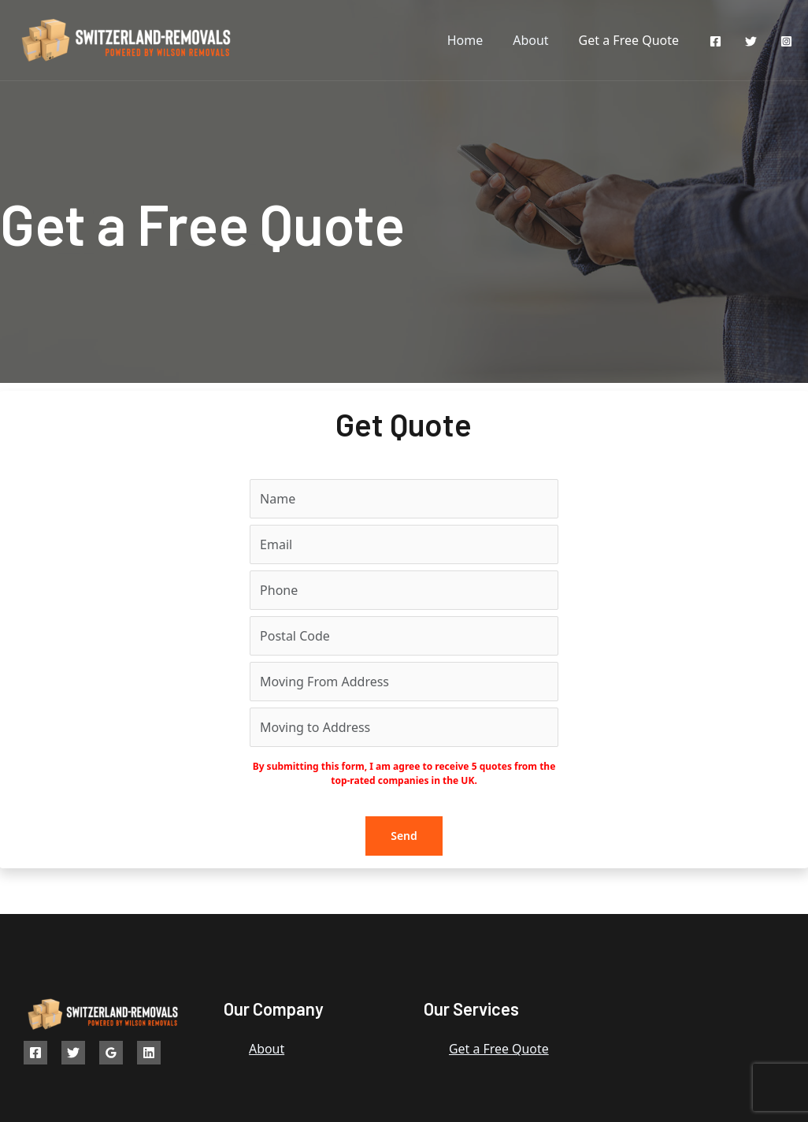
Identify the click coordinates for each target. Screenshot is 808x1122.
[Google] (111, 1052)
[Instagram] (786, 41)
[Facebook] (715, 41)
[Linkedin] (149, 1052)
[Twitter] (751, 41)
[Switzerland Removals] (127, 38)
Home (477, 40)
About (537, 40)
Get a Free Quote (631, 40)
